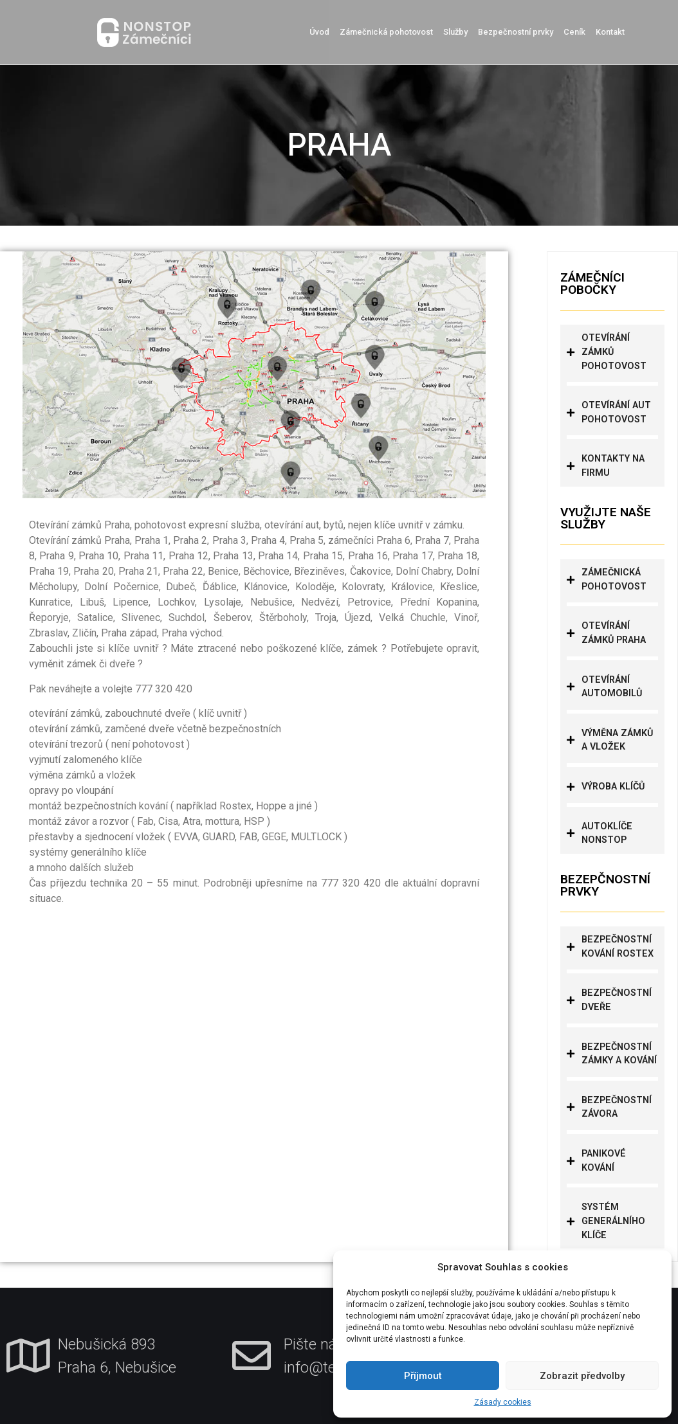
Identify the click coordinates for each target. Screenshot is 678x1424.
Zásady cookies (502, 1402)
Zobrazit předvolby (582, 1376)
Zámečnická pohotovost (386, 32)
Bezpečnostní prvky (515, 32)
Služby (455, 32)
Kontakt (610, 32)
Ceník (574, 32)
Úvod (319, 32)
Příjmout (423, 1376)
